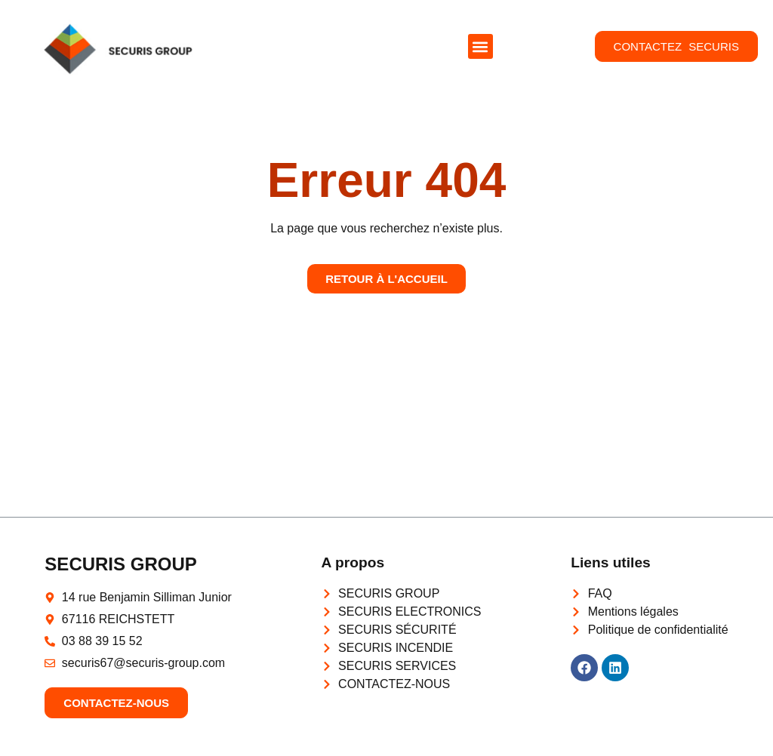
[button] (480, 46)
